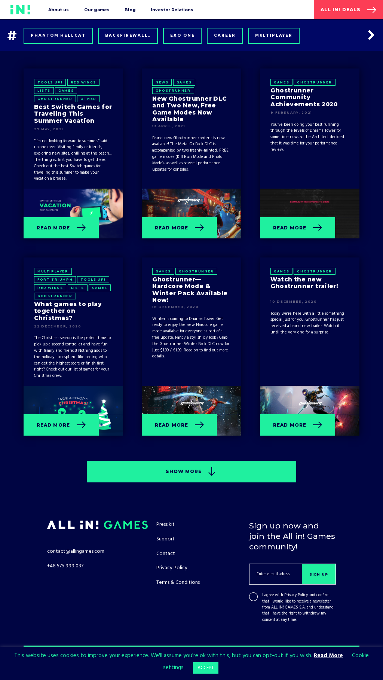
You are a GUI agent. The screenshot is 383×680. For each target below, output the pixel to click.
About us (58, 9)
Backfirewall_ (128, 35)
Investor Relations (172, 9)
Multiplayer (274, 35)
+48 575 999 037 (65, 566)
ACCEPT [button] (205, 668)
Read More (328, 655)
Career (225, 35)
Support (165, 539)
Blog (130, 9)
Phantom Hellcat (58, 35)
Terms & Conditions (178, 582)
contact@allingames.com (75, 551)
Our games (97, 9)
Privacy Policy (296, 595)
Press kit (165, 524)
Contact (165, 553)
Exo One (182, 35)
